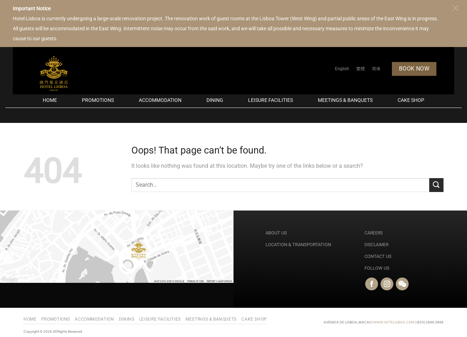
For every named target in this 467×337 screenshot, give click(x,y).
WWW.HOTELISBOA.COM (393, 322)
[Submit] (436, 185)
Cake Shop (411, 100)
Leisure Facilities (270, 100)
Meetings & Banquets (345, 100)
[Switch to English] (342, 68)
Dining (214, 100)
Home (50, 100)
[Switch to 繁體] (360, 68)
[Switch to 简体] (376, 68)
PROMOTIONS (98, 100)
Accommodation (160, 100)
